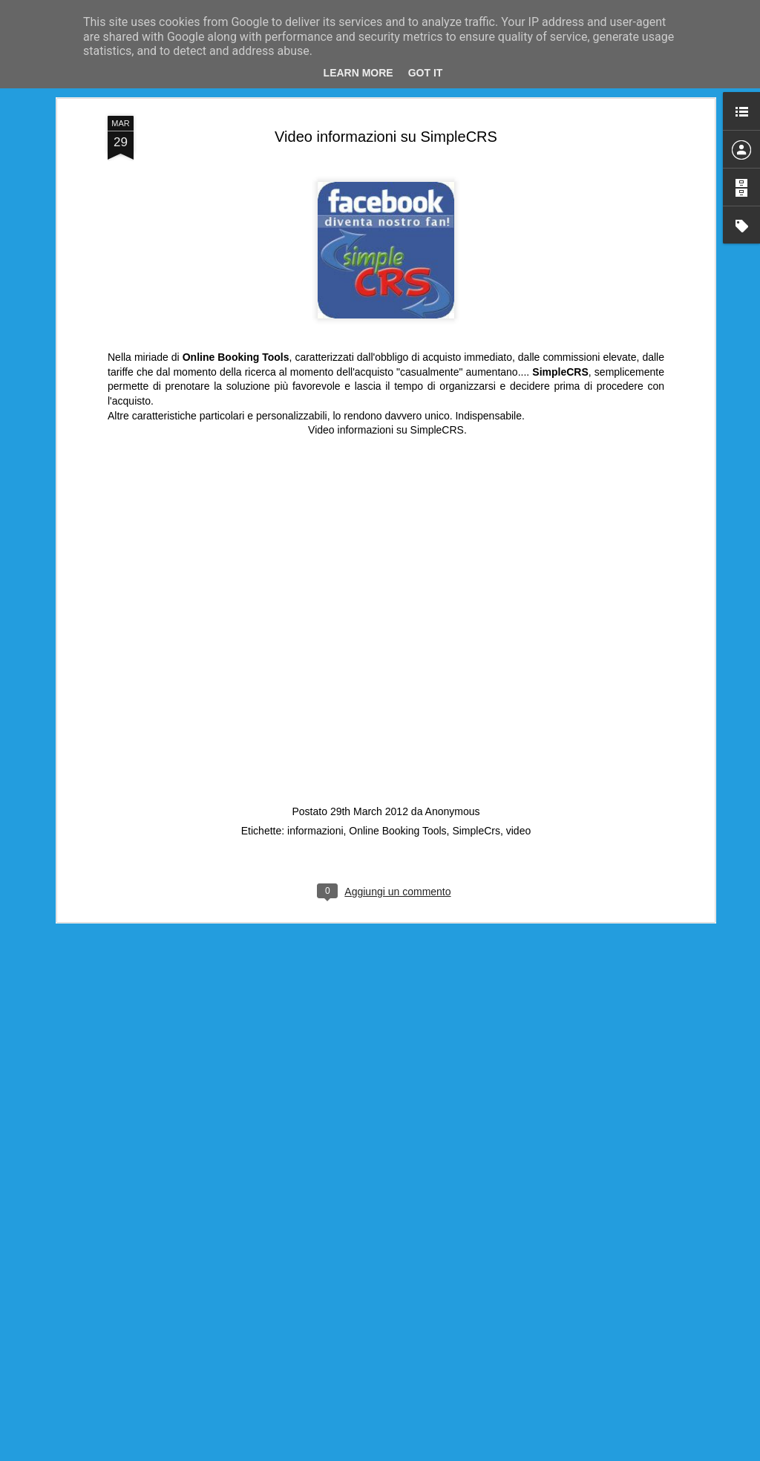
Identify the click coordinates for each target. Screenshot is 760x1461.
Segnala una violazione (521, 1452)
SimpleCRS (437, 419)
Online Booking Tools (397, 820)
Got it (425, 73)
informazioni (315, 820)
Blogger (461, 1452)
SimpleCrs (476, 820)
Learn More (358, 73)
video (518, 820)
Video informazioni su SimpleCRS (386, 126)
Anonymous (452, 801)
